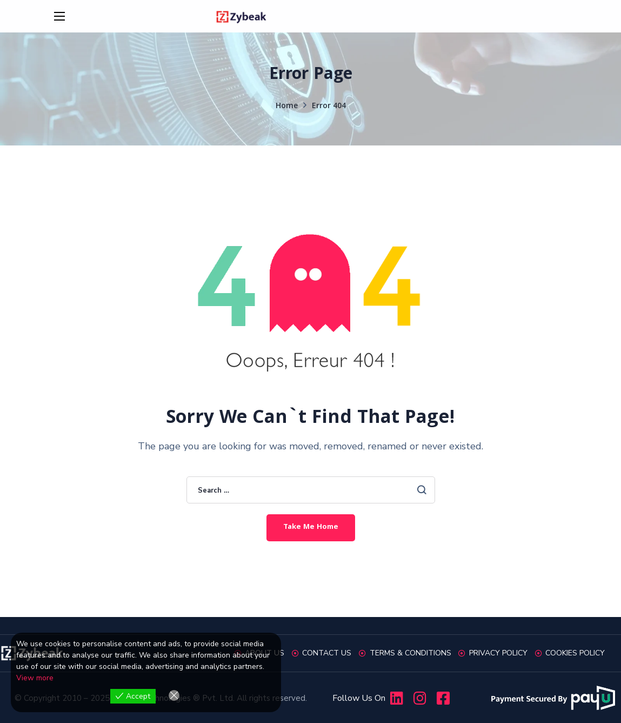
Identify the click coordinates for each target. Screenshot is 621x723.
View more (35, 678)
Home (287, 106)
